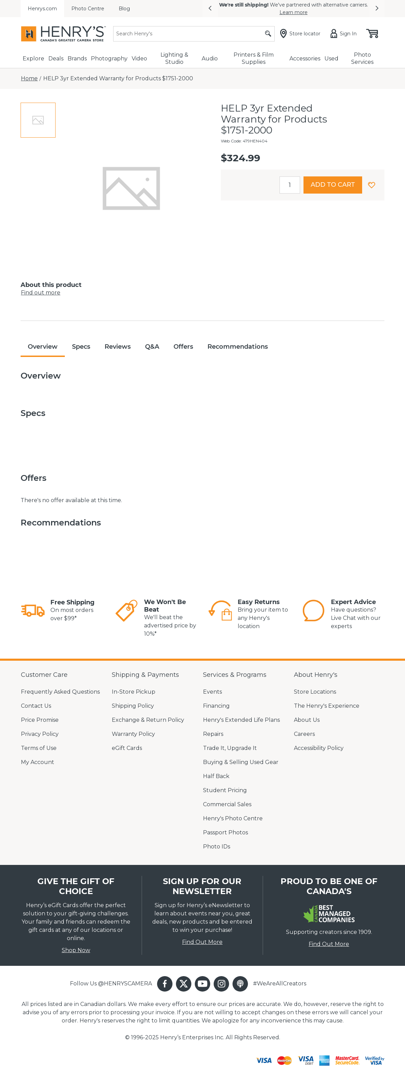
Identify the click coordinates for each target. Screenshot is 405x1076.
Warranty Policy (133, 734)
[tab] (38, 120)
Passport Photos (225, 832)
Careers (304, 734)
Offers (183, 346)
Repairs (213, 734)
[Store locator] (301, 34)
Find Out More (202, 942)
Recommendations (237, 346)
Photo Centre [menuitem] (87, 8)
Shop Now (76, 950)
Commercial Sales (227, 804)
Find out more (40, 292)
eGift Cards (127, 748)
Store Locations (315, 692)
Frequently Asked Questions (60, 692)
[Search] (194, 34)
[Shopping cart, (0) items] (371, 33)
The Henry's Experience (326, 706)
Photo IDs (216, 846)
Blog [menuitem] (124, 8)
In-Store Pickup (133, 692)
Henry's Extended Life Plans (241, 720)
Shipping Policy (133, 706)
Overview (43, 346)
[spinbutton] (289, 185)
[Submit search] (268, 34)
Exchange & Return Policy (148, 720)
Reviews (118, 346)
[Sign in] (345, 33)
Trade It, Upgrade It (230, 748)
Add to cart (333, 184)
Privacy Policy (40, 734)
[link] (33, 610)
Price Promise (40, 720)
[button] (210, 8)
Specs (81, 346)
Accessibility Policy (319, 748)
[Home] (29, 78)
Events (212, 692)
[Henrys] (63, 34)
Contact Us (36, 706)
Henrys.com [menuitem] (42, 8)
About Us (307, 720)
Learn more (293, 12)
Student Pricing (225, 790)
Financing (216, 706)
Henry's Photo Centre (233, 818)
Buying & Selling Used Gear (240, 762)
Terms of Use (39, 748)
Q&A (152, 346)
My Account (37, 762)
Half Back (216, 776)
